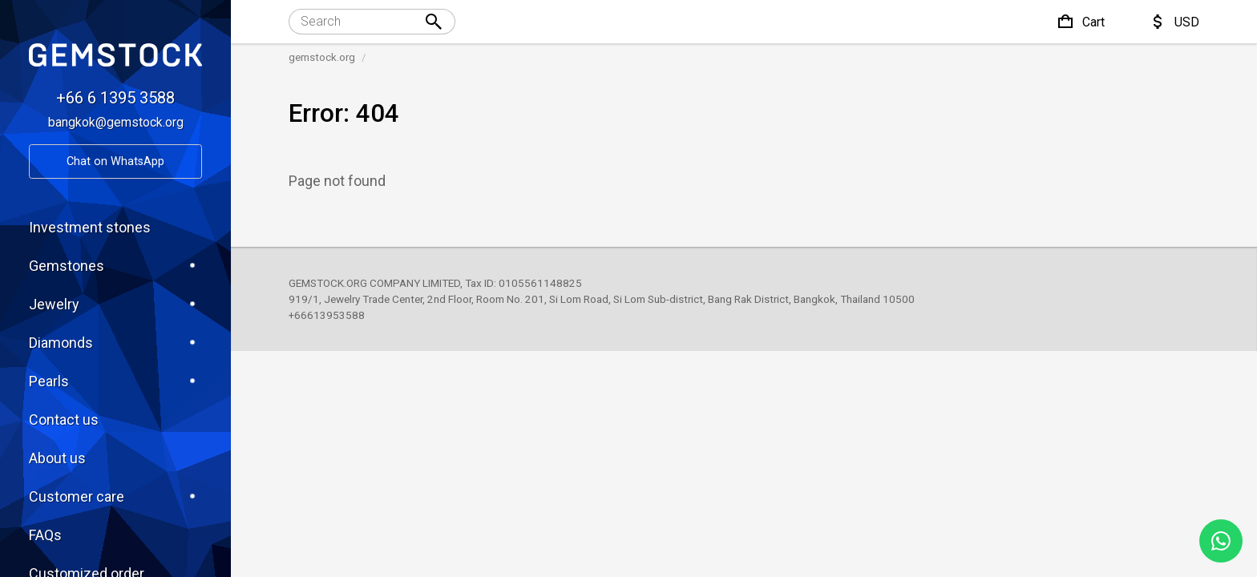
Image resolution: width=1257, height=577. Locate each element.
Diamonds (115, 342)
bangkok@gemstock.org (116, 122)
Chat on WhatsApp (115, 161)
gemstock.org (322, 56)
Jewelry (115, 303)
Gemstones (115, 265)
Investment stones (90, 227)
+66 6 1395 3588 (115, 97)
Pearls (115, 380)
